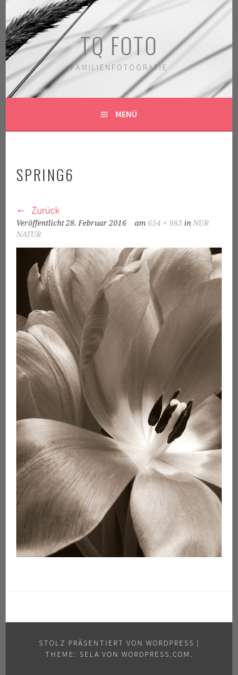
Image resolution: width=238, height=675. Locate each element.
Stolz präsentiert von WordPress (116, 642)
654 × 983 (165, 223)
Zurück (37, 210)
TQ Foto (119, 44)
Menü (126, 114)
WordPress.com (156, 654)
